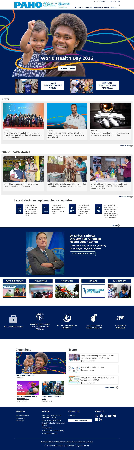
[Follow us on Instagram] (105, 415)
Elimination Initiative (120, 325)
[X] (96, 415)
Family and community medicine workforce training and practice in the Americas (97, 355)
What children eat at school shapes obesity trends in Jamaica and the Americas (21, 185)
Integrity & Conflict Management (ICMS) (53, 422)
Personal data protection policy (53, 429)
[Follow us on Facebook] (101, 415)
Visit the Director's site (83, 254)
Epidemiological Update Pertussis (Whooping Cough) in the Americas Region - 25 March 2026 (31, 210)
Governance (67, 279)
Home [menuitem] (75, 8)
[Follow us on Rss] (100, 419)
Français (117, 1)
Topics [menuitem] (81, 7)
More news (125, 146)
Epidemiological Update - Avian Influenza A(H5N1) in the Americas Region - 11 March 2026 (84, 210)
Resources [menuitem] (98, 7)
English (96, 1)
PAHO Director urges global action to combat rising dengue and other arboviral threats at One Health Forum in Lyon (23, 135)
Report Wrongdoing (80, 419)
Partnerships (119, 279)
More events (110, 386)
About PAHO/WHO (22, 414)
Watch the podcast (14, 279)
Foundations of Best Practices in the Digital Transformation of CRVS (97, 377)
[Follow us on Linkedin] (114, 415)
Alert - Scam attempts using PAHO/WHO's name (51, 415)
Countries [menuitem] (88, 7)
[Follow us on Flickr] (96, 419)
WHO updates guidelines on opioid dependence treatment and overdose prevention (110, 134)
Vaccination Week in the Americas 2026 (27, 396)
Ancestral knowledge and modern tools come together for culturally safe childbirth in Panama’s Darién (109, 186)
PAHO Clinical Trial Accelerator (92, 365)
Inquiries (71, 414)
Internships (20, 419)
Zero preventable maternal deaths (94, 325)
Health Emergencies (13, 325)
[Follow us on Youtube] (110, 415)
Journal (93, 279)
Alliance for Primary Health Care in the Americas (40, 325)
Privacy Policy (47, 426)
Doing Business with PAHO (51, 419)
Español (103, 1)
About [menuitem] (113, 7)
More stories (124, 197)
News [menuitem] (106, 7)
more (114, 225)
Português (109, 1)
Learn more (67, 68)
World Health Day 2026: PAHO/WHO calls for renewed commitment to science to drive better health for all (67, 135)
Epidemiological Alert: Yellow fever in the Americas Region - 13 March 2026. (58, 209)
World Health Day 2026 (25, 374)
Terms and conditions (49, 432)
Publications (41, 279)
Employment (20, 417)
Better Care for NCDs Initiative (67, 325)
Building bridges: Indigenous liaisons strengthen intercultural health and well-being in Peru (67, 185)
